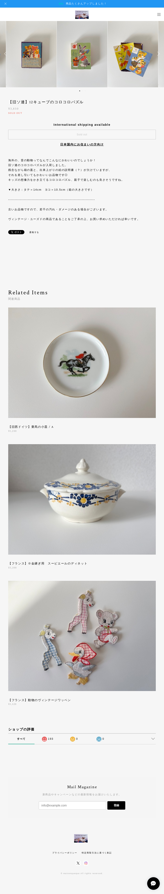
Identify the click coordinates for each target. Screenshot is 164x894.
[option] (82, 53)
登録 (116, 805)
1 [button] (79, 90)
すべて (21, 738)
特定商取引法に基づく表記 (97, 853)
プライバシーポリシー (64, 853)
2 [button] (82, 90)
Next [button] (158, 54)
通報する (34, 232)
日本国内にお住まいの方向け (82, 144)
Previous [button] (6, 54)
